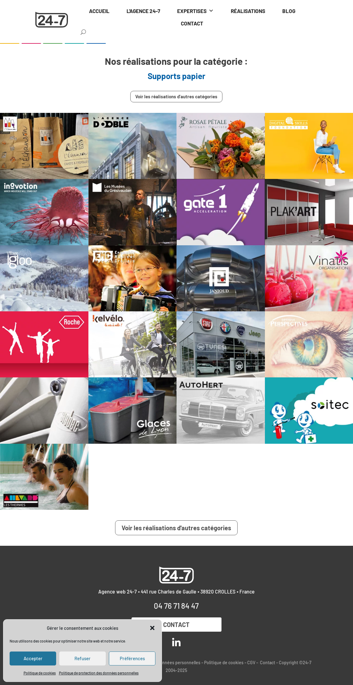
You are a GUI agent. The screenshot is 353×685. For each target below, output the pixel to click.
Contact (176, 624)
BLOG (288, 11)
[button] (152, 628)
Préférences (132, 658)
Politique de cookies (40, 673)
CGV (251, 662)
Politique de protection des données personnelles (99, 673)
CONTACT (192, 23)
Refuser (82, 658)
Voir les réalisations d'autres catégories (176, 96)
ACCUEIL (99, 11)
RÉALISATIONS (248, 11)
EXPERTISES (195, 11)
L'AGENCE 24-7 (143, 11)
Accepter (33, 658)
